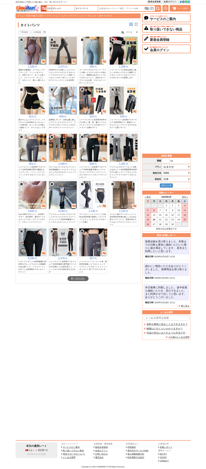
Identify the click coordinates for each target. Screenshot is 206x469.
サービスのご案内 (71, 447)
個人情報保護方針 (135, 454)
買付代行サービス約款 (137, 450)
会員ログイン (170, 2)
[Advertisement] (78, 307)
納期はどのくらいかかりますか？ (165, 328)
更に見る (185, 306)
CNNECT (164, 461)
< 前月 (148, 197)
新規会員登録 (154, 2)
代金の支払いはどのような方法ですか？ (167, 333)
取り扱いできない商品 (73, 450)
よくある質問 (69, 457)
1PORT (163, 457)
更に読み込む (78, 278)
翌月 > (185, 197)
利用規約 (131, 447)
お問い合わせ (101, 454)
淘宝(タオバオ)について (74, 454)
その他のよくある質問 (178, 337)
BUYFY (163, 454)
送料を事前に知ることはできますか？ (167, 324)
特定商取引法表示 (135, 457)
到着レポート (166, 447)
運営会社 (99, 457)
